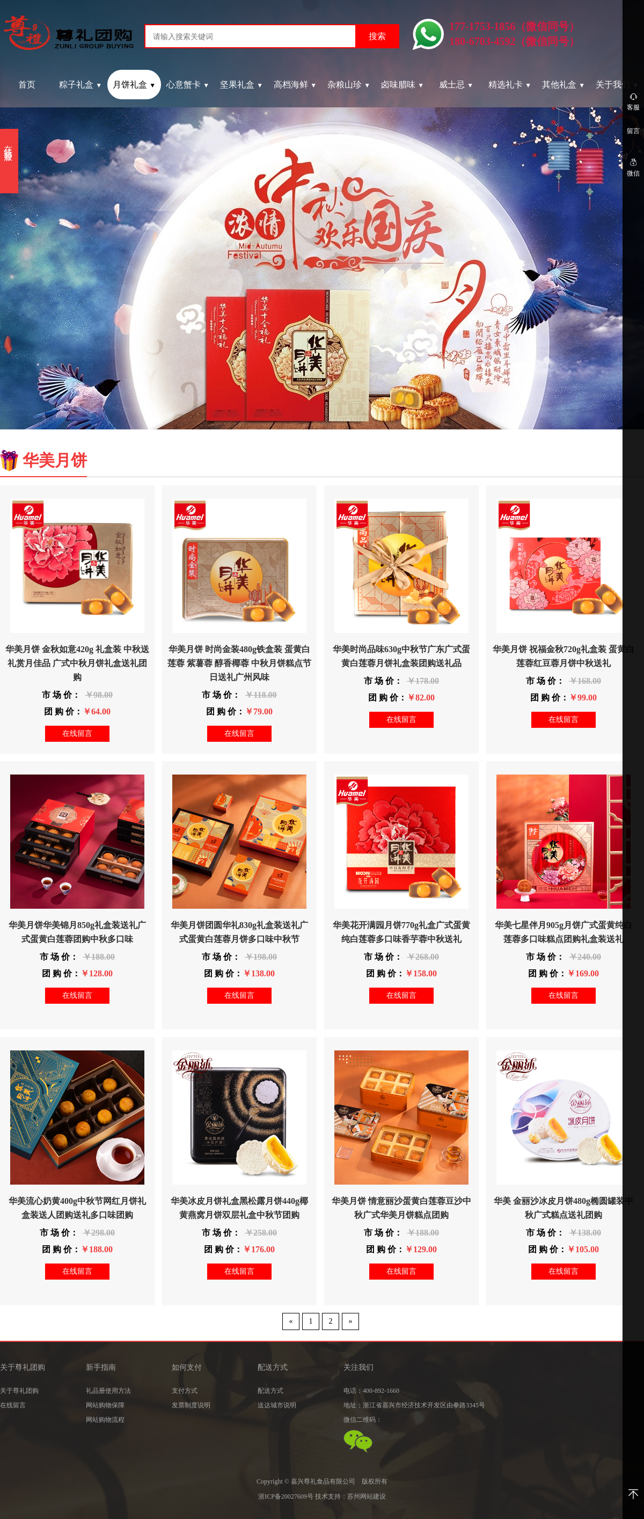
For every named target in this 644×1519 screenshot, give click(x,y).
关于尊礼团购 (19, 1390)
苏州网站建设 (366, 1496)
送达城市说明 (277, 1405)
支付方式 (184, 1390)
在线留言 (77, 733)
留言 (633, 131)
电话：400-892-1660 (371, 1390)
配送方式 (270, 1390)
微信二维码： (362, 1419)
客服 (633, 101)
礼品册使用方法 (108, 1390)
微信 (633, 167)
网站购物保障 (105, 1405)
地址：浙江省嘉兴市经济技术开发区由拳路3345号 (414, 1405)
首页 (26, 84)
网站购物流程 (105, 1419)
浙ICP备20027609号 (285, 1496)
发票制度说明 (191, 1405)
